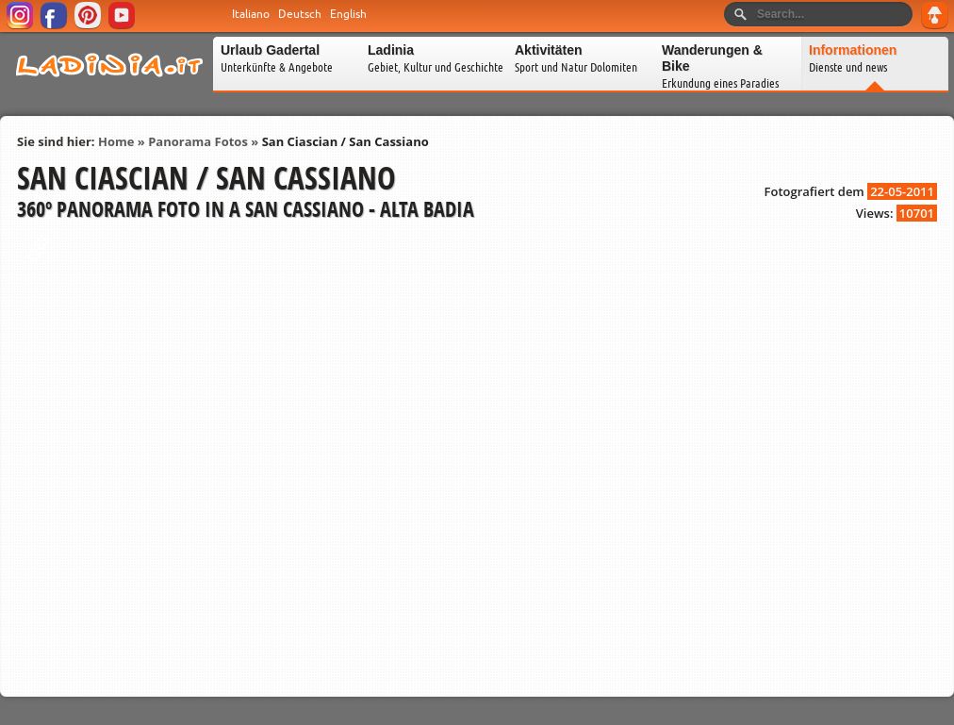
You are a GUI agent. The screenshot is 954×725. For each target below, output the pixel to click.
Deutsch (299, 14)
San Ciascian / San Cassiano (345, 141)
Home (116, 141)
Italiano (251, 14)
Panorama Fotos (198, 141)
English (348, 14)
